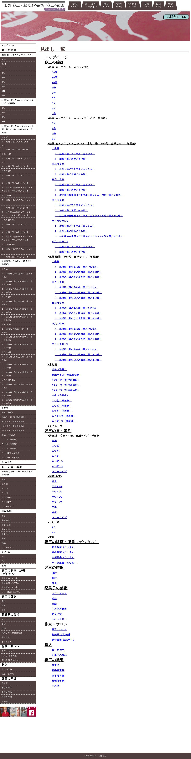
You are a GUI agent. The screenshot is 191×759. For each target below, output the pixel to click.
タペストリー (8, 462)
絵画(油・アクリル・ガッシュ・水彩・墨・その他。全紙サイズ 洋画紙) (17, 129)
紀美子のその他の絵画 (12, 633)
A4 (3, 561)
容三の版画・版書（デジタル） (72, 542)
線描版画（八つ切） (11, 583)
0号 (3, 96)
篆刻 (4, 566)
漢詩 (4, 601)
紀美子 (132, 5)
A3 (3, 557)
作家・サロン (10, 646)
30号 (4, 59)
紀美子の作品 (8, 674)
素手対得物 (7, 692)
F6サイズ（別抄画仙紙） (13, 426)
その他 (5, 701)
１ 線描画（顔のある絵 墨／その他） (17, 275)
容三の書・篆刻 (12, 466)
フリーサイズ (8, 507)
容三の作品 (7, 669)
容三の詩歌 (9, 596)
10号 (4, 68)
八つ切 (5, 493)
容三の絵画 (9, 50)
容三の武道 (9, 678)
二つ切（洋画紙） (10, 440)
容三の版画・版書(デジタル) (13, 572)
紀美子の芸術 (10, 614)
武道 (171, 5)
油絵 (4, 624)
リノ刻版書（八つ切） (12, 592)
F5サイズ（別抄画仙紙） (13, 421)
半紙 (4, 538)
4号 (3, 82)
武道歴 (5, 683)
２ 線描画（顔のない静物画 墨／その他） (17, 283)
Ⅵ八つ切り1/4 (8, 244)
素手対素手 (7, 688)
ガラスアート (8, 619)
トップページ (8, 45)
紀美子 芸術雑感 (9, 656)
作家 (146, 5)
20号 (4, 64)
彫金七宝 (6, 637)
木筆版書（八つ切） (11, 587)
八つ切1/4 (6, 502)
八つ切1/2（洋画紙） (12, 453)
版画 (106, 5)
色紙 (4, 543)
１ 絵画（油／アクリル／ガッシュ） (17, 143)
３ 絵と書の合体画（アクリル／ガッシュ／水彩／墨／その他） (17, 189)
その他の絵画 (59, 609)
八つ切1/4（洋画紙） (12, 458)
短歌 (4, 605)
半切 (4, 516)
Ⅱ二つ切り (7, 154)
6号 (3, 78)
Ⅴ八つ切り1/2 (8, 220)
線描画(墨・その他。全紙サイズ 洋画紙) (17, 262)
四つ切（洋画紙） (10, 444)
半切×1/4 (6, 534)
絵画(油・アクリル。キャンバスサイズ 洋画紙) (17, 101)
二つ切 (5, 484)
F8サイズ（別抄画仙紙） (13, 430)
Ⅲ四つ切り (7, 171)
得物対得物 (7, 697)
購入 (159, 5)
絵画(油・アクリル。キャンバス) (17, 55)
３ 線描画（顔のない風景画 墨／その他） (17, 290)
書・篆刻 (91, 5)
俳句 (4, 610)
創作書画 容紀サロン (11, 660)
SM (3, 91)
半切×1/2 (6, 525)
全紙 (4, 479)
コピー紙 (6, 552)
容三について (8, 651)
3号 (3, 87)
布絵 (4, 628)
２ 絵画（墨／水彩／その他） (16, 149)
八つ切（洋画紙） (10, 448)
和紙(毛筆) (7, 511)
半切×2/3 (6, 520)
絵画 (75, 5)
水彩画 (5, 408)
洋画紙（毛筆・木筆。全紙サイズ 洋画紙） (18, 473)
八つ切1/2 (6, 498)
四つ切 (5, 488)
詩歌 (119, 5)
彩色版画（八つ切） (11, 578)
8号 (3, 73)
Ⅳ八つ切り (7, 195)
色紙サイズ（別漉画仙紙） (14, 417)
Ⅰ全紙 (5, 137)
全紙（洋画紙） (9, 435)
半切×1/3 (6, 529)
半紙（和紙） (8, 412)
